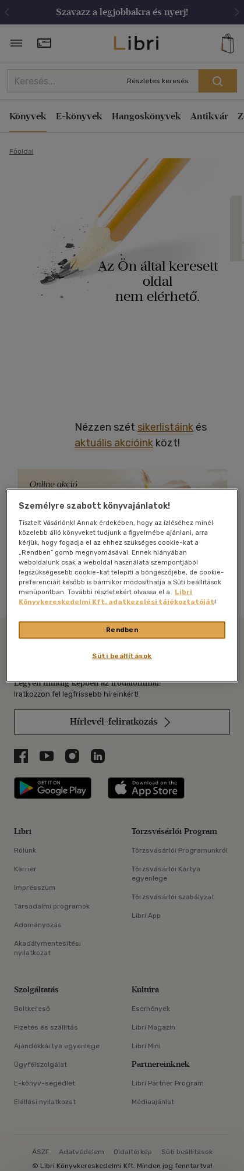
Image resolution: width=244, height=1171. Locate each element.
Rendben (122, 630)
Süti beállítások (122, 656)
